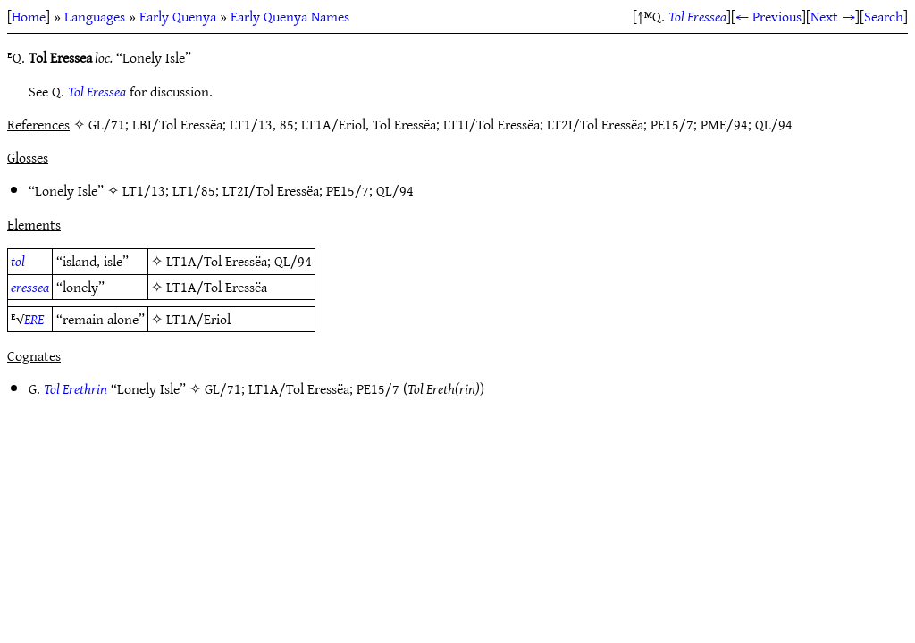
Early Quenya (177, 16)
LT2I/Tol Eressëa (270, 190)
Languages (94, 16)
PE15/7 (347, 190)
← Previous (768, 16)
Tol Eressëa (97, 91)
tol (18, 260)
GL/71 (223, 388)
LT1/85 (193, 190)
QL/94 (395, 190)
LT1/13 (143, 190)
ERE (34, 318)
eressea (30, 286)
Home (29, 16)
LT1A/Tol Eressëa (216, 260)
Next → (832, 16)
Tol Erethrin (75, 388)
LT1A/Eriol (198, 318)
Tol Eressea (697, 16)
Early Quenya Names (290, 16)
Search (883, 16)
